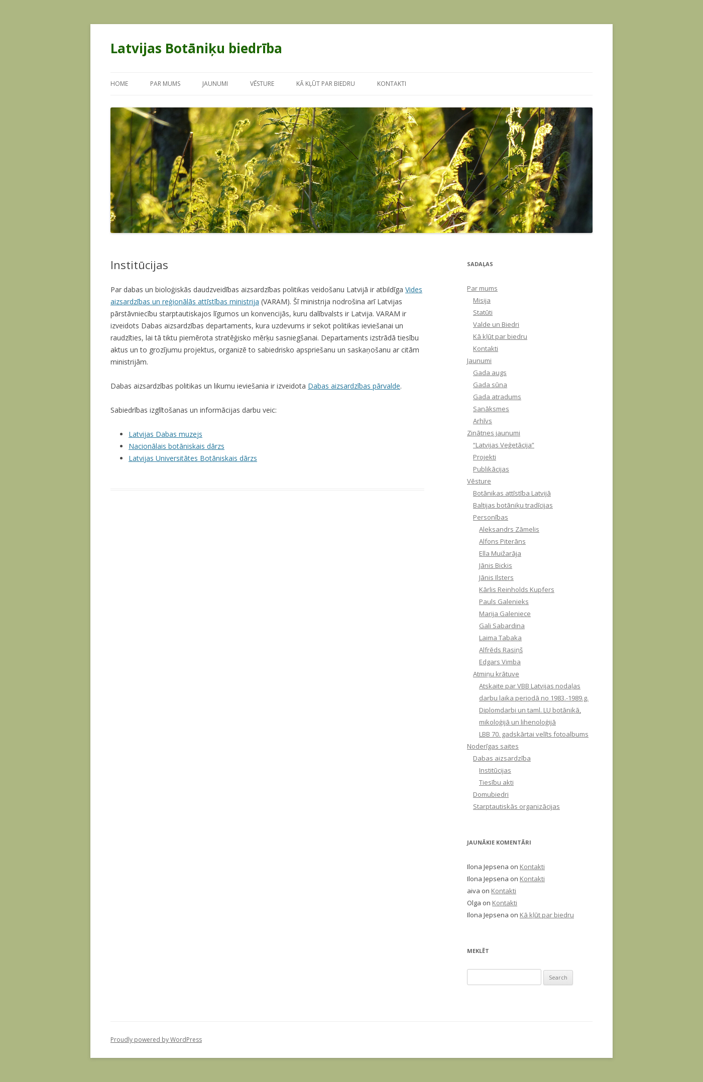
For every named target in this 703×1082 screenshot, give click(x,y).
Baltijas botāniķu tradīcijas (513, 505)
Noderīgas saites (493, 746)
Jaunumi (215, 83)
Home (119, 83)
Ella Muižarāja (500, 553)
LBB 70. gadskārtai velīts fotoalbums (534, 734)
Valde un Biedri (496, 324)
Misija (482, 300)
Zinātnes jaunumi (493, 432)
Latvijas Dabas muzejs (165, 434)
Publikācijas (491, 468)
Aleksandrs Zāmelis (509, 529)
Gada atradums (497, 396)
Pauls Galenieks (504, 601)
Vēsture (262, 83)
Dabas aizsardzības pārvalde (354, 386)
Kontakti (391, 83)
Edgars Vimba (500, 661)
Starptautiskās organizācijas (516, 806)
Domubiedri (491, 794)
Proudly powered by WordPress (156, 1039)
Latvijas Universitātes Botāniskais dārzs (193, 458)
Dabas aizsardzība (502, 758)
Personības (490, 517)
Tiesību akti (496, 782)
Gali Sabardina (502, 625)
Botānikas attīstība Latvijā (512, 493)
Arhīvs (482, 420)
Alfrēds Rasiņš (501, 649)
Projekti (484, 456)
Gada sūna (490, 384)
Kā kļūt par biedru (325, 83)
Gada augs (490, 372)
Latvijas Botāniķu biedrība (196, 48)
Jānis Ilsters (496, 577)
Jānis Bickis (495, 565)
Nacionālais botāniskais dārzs (176, 446)
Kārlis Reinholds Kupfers (516, 589)
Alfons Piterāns (502, 541)
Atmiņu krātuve (496, 673)
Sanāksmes (491, 408)
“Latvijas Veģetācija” (503, 444)
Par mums (165, 83)
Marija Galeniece (505, 613)
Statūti (483, 312)
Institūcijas (495, 770)
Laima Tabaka (500, 637)
